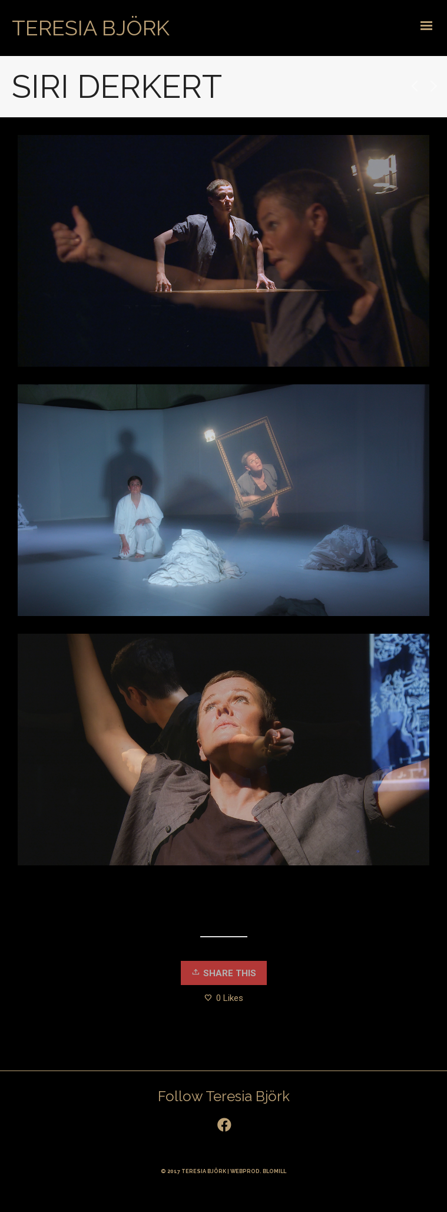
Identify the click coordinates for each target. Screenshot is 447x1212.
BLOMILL (274, 1171)
